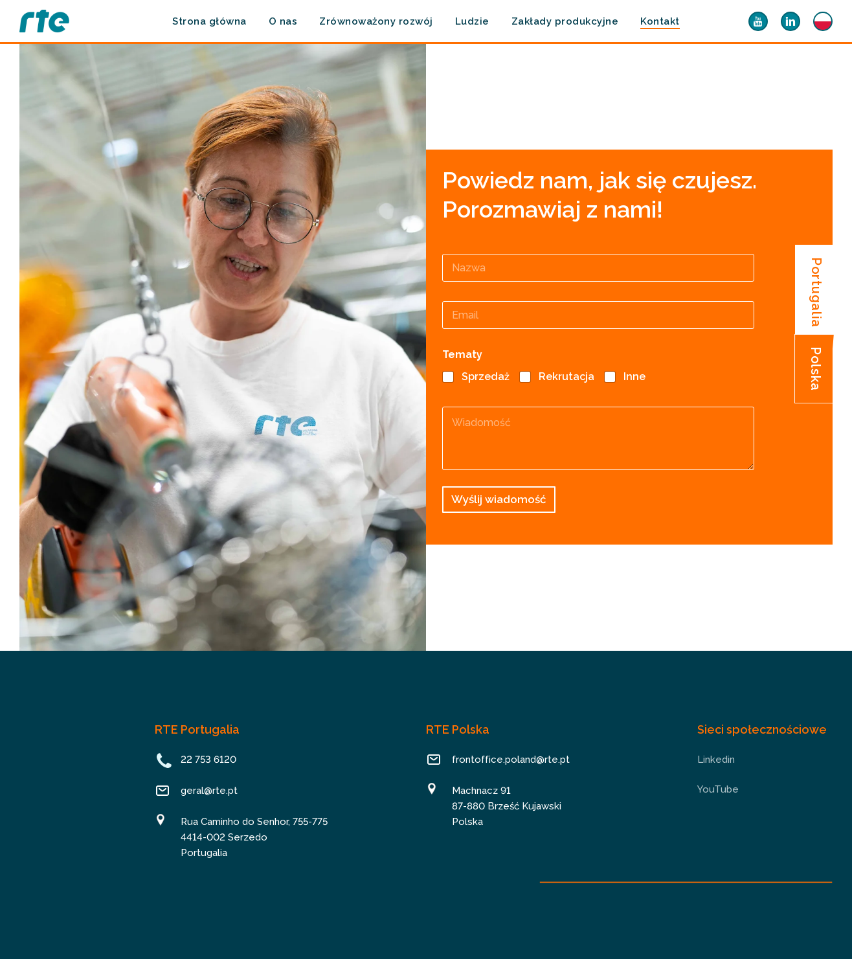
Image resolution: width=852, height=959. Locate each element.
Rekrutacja (566, 376)
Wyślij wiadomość (498, 499)
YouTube (718, 789)
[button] (817, 292)
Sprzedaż (486, 376)
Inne (634, 376)
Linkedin (716, 759)
